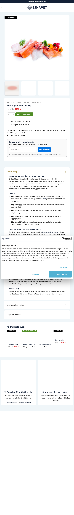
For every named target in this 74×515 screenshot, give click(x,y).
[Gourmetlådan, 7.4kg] (13, 335)
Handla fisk (5, 449)
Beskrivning (37, 172)
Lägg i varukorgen (24, 114)
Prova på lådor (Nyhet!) (9, 477)
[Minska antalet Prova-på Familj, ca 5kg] (8, 114)
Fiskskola (4, 463)
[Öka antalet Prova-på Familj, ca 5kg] (14, 114)
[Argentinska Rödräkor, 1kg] (45, 335)
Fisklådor (27, 102)
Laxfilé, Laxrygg (6, 481)
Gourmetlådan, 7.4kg (13, 345)
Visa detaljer (63, 267)
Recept (3, 460)
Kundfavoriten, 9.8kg (60, 340)
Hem (8, 102)
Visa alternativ (44, 149)
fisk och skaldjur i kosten (50, 232)
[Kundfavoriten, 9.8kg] (60, 333)
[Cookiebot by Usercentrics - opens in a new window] (63, 238)
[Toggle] (66, 172)
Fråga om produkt (37, 315)
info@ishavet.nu (25, 402)
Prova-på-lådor (36, 102)
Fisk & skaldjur (17, 102)
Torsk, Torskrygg (7, 484)
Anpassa (36, 274)
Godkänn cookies (60, 274)
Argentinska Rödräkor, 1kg (45, 345)
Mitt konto (4, 467)
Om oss (4, 456)
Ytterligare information (37, 305)
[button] (2, 7)
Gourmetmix (5, 492)
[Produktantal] (11, 114)
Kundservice (5, 452)
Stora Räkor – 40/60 (29, 345)
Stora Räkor (5, 488)
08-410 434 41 (11, 402)
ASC (44, 199)
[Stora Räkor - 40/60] (29, 335)
